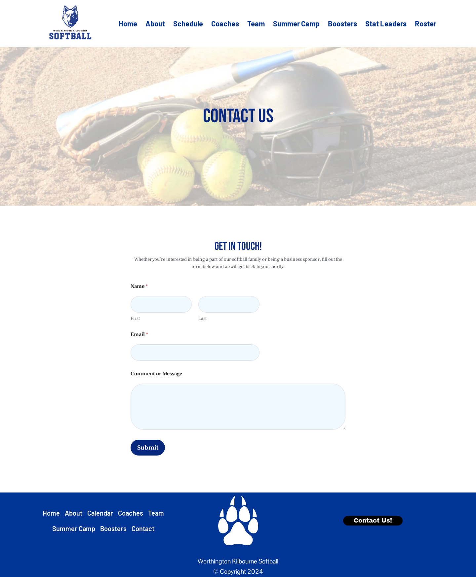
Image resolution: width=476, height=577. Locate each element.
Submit (147, 447)
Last (202, 319)
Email (139, 334)
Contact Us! (373, 520)
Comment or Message (156, 374)
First (135, 319)
